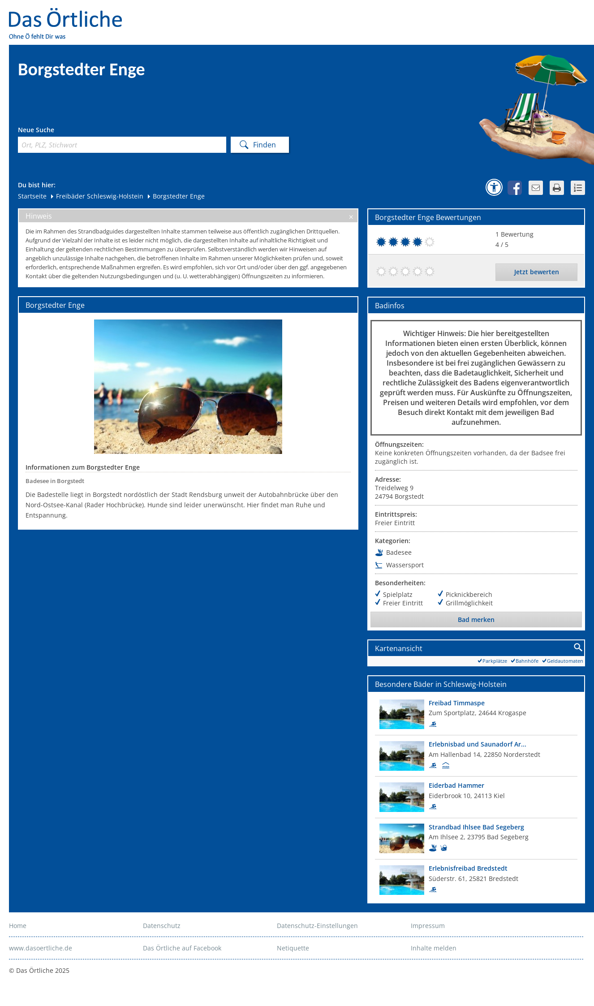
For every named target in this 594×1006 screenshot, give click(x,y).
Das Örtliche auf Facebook (182, 948)
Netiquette (293, 948)
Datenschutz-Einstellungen (317, 925)
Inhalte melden (433, 948)
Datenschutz (162, 925)
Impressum (428, 925)
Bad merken (476, 619)
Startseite (32, 196)
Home (17, 925)
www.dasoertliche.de (40, 948)
